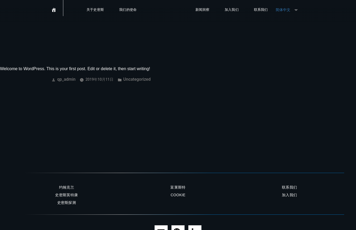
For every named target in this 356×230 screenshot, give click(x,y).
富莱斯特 (177, 187)
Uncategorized (137, 79)
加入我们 (232, 10)
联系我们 (261, 10)
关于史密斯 (95, 10)
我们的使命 (128, 10)
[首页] (54, 13)
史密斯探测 (66, 202)
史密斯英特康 (66, 195)
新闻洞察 (202, 10)
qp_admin (66, 79)
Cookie (178, 195)
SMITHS (166, 13)
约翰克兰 (66, 187)
